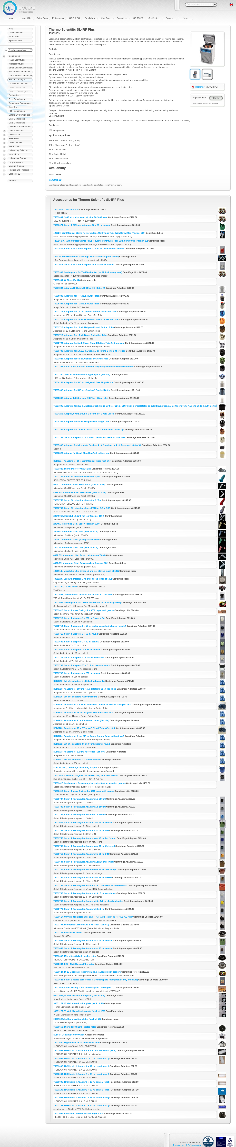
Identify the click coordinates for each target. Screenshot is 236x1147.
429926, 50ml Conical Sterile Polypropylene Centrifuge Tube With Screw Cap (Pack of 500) (99, 233)
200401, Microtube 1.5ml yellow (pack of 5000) (76, 524)
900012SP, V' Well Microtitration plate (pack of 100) (79, 1011)
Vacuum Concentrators (19, 126)
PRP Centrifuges (17, 111)
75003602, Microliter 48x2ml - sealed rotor (74, 956)
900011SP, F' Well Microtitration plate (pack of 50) (78, 1003)
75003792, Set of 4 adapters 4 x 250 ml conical (76, 673)
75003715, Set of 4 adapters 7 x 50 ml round (75, 634)
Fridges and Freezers (19, 170)
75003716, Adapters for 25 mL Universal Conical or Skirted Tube (85, 319)
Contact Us (122, 18)
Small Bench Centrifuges (20, 67)
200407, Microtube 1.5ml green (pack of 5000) (76, 539)
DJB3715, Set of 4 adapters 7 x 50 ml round (75, 697)
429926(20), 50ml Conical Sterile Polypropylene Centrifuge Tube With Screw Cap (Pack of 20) (100, 241)
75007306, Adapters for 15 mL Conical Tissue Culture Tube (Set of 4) (88, 429)
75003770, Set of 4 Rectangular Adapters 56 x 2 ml (78, 909)
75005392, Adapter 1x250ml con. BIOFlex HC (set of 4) (80, 398)
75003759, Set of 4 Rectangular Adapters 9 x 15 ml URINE (82, 877)
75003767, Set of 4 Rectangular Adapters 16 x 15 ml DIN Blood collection (90, 885)
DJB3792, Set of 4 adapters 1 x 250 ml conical (76, 759)
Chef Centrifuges (17, 119)
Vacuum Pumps (16, 166)
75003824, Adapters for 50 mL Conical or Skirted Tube (80, 358)
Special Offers (15, 40)
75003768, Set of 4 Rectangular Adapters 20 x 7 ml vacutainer (84, 893)
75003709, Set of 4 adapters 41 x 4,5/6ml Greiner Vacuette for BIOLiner (89, 437)
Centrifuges (14, 56)
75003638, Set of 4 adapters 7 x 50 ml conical (76, 641)
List (5, 50)
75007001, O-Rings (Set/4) (66, 280)
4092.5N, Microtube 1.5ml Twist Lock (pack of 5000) (79, 555)
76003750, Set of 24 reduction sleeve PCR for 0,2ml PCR (81, 508)
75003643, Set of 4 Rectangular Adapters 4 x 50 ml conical (82, 940)
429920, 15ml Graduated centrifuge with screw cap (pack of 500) (86, 256)
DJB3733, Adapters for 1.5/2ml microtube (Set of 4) (79, 752)
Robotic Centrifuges (18, 91)
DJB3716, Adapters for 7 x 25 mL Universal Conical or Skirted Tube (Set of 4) (92, 704)
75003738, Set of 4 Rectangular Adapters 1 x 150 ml (79, 807)
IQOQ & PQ (74, 18)
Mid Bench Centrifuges (19, 71)
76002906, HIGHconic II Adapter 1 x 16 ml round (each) (81, 1097)
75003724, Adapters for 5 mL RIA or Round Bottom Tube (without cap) (88, 343)
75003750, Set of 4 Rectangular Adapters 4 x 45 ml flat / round (84, 838)
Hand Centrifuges (17, 60)
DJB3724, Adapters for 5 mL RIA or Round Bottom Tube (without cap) (88, 736)
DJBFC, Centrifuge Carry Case (68, 1035)
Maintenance (58, 18)
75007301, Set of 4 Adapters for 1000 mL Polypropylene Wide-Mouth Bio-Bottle (93, 366)
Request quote (199, 97)
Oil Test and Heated (18, 83)
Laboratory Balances (18, 150)
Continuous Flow (17, 87)
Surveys (170, 18)
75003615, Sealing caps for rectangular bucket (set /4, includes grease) (89, 783)
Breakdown (90, 18)
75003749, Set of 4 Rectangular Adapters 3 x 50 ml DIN (81, 830)
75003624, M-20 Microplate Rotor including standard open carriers (87, 972)
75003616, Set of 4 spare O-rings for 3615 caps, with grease (83, 791)
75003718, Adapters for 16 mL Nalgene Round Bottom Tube (83, 327)
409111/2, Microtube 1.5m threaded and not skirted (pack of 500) (86, 571)
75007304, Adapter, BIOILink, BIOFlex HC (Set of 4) (79, 288)
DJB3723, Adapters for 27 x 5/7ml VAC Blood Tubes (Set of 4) (84, 728)
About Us (26, 18)
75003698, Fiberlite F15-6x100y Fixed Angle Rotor (78, 1113)
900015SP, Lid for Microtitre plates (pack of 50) (77, 1019)
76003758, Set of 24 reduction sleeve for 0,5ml (76, 476)
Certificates (153, 18)
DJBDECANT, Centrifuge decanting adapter (75, 767)
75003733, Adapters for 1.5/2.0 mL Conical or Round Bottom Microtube (89, 351)
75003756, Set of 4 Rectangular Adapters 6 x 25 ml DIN (81, 854)
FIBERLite (14, 138)
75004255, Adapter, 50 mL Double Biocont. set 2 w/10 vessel (83, 414)
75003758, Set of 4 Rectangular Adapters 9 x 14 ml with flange (84, 869)
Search (12, 180)
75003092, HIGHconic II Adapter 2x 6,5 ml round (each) (81, 1058)
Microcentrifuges (16, 64)
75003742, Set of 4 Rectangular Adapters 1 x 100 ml (79, 814)
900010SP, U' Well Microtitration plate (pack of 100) (79, 995)
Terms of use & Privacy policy (187, 1145)
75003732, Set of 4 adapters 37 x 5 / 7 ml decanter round (81, 665)
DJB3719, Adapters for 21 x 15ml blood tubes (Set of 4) (81, 720)
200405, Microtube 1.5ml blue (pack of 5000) (75, 531)
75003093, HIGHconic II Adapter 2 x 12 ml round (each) (81, 1066)
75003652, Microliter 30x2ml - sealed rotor (74, 1027)
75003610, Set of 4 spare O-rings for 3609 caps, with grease (83, 610)
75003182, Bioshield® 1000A (67, 932)
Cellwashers (14, 95)
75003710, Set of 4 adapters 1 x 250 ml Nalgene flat (79, 618)
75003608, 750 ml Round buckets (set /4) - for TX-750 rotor (83, 594)
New (11, 29)
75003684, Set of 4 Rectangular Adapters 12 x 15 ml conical (83, 862)
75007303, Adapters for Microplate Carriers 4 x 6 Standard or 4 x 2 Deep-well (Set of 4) (97, 445)
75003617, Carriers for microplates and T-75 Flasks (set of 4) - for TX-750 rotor (93, 917)
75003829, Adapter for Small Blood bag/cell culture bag (81, 453)
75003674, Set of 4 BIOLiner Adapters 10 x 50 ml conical (81, 225)
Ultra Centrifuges (17, 123)
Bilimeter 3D (14, 174)
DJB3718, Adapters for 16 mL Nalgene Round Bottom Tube (83, 712)
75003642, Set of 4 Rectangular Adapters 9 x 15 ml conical (82, 948)
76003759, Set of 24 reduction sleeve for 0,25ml (77, 500)
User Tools (106, 18)
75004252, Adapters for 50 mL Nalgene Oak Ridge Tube (81, 421)
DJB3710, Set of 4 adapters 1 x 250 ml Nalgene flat (79, 681)
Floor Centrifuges (17, 79)
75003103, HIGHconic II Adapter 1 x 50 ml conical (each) (81, 1090)
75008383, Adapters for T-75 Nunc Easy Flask (76, 296)
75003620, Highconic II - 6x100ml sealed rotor (76, 1042)
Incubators (14, 154)
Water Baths (14, 146)
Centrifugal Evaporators (20, 103)
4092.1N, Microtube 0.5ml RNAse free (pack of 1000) (79, 492)
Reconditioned (15, 32)
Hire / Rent (14, 36)
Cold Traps (14, 107)
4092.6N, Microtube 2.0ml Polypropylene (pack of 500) (80, 563)
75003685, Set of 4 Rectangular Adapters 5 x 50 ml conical (82, 822)
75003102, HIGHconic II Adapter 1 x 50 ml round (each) (81, 1105)
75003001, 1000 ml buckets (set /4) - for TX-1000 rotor (80, 217)
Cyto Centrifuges (17, 99)
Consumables (15, 142)
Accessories (14, 134)
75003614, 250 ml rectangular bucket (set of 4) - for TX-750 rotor (85, 775)
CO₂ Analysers (16, 162)
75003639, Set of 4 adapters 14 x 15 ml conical (76, 649)
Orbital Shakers (16, 130)
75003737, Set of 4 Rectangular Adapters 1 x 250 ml (79, 799)
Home (11, 18)
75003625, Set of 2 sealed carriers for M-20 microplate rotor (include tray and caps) (95, 979)
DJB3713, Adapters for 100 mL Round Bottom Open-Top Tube (84, 689)
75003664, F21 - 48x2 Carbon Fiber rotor (73, 964)
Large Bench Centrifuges (20, 75)
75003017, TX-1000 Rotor (66, 209)
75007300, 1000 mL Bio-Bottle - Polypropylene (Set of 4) (81, 374)
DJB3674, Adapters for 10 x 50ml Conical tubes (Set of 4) (82, 461)
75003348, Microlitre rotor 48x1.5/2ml (72, 469)
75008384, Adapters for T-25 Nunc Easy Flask (76, 303)
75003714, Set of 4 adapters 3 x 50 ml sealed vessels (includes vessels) (89, 626)
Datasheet (198, 87)
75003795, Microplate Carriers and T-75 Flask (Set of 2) (81, 924)
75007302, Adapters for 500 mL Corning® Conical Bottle (81, 390)
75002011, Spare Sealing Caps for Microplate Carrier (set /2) (83, 987)
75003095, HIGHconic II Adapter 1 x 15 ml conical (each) (81, 1082)
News (185, 18)
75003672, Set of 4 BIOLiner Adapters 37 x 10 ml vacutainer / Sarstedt (88, 248)
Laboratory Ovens (17, 158)
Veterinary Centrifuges (19, 115)
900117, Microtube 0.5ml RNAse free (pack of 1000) (79, 484)
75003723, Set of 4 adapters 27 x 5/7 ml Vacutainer (78, 657)
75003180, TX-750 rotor (65, 586)
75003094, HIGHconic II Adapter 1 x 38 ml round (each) (81, 1074)
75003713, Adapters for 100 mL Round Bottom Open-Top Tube (85, 311)
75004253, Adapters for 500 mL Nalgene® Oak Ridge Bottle (83, 382)
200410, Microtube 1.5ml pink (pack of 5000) (75, 547)
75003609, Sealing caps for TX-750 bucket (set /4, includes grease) (87, 602)
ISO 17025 (138, 18)
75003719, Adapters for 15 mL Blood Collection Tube (80, 335)
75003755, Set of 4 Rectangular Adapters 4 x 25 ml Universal (84, 846)
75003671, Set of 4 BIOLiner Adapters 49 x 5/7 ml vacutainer (83, 264)
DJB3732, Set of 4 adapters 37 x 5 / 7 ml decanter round (81, 744)
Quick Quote (42, 18)
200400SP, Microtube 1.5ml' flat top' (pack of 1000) (78, 516)
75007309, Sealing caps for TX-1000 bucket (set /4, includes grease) (87, 272)
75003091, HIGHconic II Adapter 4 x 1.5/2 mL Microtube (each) (84, 1050)
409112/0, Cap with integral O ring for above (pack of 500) (82, 579)
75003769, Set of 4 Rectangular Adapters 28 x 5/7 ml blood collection (88, 901)
